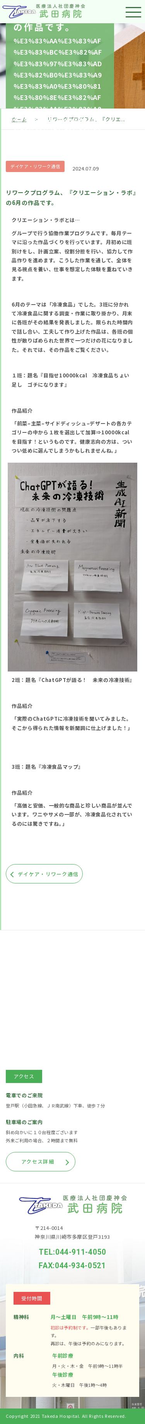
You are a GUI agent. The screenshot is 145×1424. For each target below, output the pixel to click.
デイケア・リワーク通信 (35, 166)
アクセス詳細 (37, 1161)
